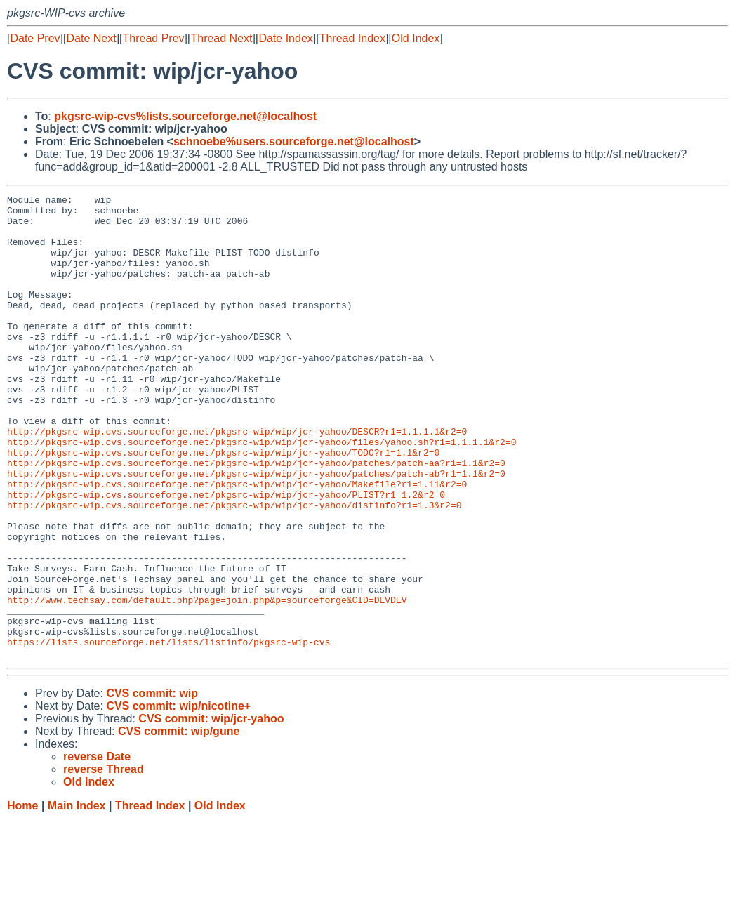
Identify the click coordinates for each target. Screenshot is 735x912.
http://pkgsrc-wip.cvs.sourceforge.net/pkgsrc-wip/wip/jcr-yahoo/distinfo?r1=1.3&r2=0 (234, 568)
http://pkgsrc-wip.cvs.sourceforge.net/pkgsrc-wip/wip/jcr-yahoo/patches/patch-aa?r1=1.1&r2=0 (256, 517)
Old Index (415, 38)
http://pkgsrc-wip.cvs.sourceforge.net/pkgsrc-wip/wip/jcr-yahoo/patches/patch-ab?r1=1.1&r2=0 (256, 530)
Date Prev (35, 38)
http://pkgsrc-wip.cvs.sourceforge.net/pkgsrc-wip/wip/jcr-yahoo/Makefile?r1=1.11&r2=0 (237, 542)
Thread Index (352, 38)
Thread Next (221, 38)
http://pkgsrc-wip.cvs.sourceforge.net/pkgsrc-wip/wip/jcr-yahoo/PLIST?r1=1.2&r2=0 (226, 555)
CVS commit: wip (152, 786)
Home (22, 898)
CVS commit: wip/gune (178, 824)
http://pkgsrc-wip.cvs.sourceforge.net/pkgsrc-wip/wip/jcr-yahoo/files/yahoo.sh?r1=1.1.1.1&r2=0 (261, 492)
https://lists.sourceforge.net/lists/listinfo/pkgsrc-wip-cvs (168, 732)
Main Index (77, 898)
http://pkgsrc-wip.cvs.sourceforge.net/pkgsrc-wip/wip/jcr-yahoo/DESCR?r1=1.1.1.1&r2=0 (237, 479)
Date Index (285, 38)
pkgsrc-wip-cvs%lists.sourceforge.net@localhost (185, 116)
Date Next (91, 38)
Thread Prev (154, 38)
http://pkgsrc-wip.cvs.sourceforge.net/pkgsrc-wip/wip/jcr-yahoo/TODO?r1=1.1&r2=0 (223, 504)
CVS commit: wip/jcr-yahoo (211, 811)
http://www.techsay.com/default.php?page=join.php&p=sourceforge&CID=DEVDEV (206, 681)
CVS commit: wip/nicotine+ (178, 799)
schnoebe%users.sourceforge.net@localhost (293, 141)
